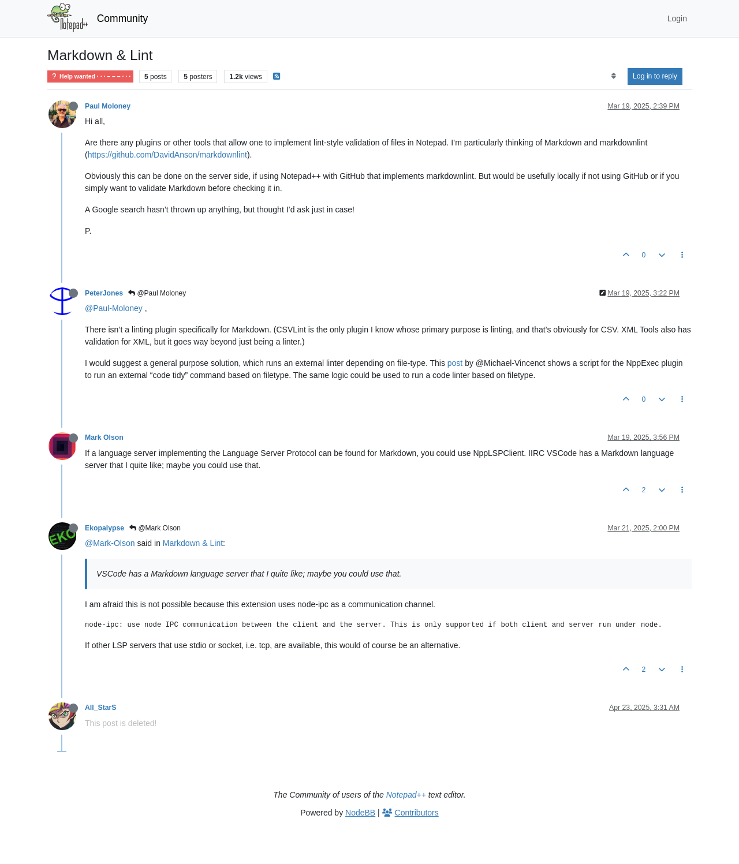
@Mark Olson (155, 528)
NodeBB (360, 812)
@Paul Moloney (157, 293)
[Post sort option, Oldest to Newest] (613, 76)
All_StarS (100, 708)
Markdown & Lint (193, 543)
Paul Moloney (107, 106)
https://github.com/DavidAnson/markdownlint (167, 154)
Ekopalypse (104, 528)
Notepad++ (406, 794)
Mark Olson (104, 437)
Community (122, 18)
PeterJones (104, 293)
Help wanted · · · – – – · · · (90, 76)
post (454, 363)
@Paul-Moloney (114, 308)
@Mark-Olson (110, 543)
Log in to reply (655, 76)
